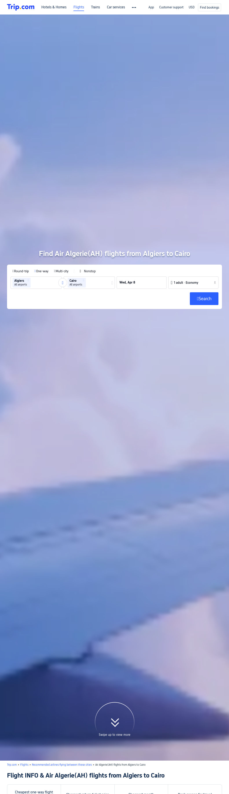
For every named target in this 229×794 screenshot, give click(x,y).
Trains (95, 7)
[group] (36, 226)
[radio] (21, 214)
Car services (116, 7)
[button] (28, 224)
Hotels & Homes (53, 7)
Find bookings (209, 7)
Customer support (171, 7)
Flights (78, 7)
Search (210, 746)
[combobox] (33, 226)
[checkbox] (88, 214)
